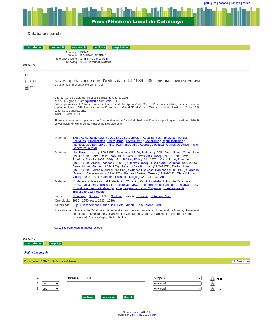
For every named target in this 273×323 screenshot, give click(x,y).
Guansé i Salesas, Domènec (149, 170)
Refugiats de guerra (93, 137)
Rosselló (142, 196)
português (210, 3)
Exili (75, 137)
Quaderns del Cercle (98, 101)
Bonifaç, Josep (138, 163)
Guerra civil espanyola (124, 137)
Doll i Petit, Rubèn (122, 205)
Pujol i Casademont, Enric (90, 205)
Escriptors (116, 144)
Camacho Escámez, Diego (119, 177)
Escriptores (99, 144)
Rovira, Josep (181, 166)
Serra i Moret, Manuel (87, 166)
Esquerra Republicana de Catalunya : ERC (169, 184)
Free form (243, 261)
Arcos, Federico (101, 163)
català (246, 3)
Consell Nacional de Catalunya (93, 188)
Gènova (94, 196)
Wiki (154, 314)
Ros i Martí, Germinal (165, 163)
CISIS (133, 314)
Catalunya (79, 196)
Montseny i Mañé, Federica (135, 152)
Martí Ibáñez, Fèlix (128, 159)
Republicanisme (172, 141)
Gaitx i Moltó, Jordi (148, 205)
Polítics (183, 137)
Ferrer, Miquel (100, 170)
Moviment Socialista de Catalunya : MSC (111, 184)
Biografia (131, 144)
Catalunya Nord (161, 196)
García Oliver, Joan (186, 152)
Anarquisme (115, 141)
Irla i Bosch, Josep (85, 152)
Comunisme (134, 141)
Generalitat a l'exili (85, 148)
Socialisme (152, 141)
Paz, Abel (159, 177)
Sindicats (169, 137)
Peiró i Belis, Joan (103, 156)
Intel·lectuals (81, 144)
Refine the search (96, 58)
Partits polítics (151, 137)
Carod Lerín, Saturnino (175, 159)
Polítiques (79, 141)
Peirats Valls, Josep (148, 156)
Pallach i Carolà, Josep (136, 166)
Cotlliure (116, 196)
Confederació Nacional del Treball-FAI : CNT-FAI (105, 181)
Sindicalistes (96, 141)
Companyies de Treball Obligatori (138, 188)
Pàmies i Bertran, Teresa (140, 173)
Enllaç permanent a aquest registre (80, 227)
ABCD (141, 314)
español (223, 3)
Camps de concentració (182, 144)
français (236, 3)
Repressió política (152, 144)
